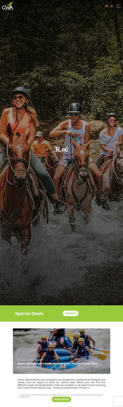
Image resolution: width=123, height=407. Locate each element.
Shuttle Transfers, (81, 395)
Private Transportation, (52, 395)
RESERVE (70, 313)
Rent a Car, (68, 395)
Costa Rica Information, (31, 395)
